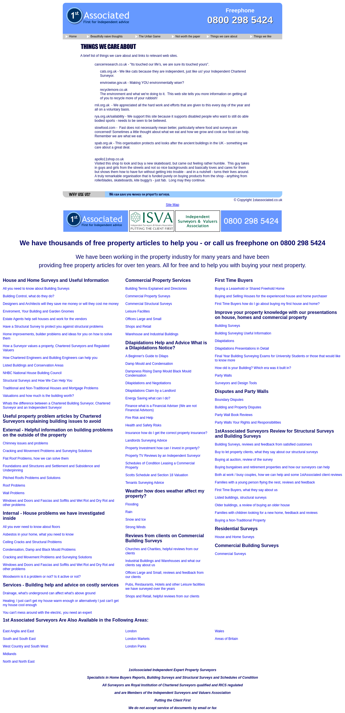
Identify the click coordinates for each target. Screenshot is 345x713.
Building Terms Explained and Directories (156, 289)
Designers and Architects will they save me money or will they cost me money (61, 304)
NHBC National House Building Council (32, 373)
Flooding (132, 504)
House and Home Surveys (234, 537)
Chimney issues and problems (25, 443)
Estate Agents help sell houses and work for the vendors (45, 319)
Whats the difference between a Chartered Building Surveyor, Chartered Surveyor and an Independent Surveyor (56, 405)
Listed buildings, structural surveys (240, 498)
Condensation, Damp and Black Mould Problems (39, 550)
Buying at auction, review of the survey (244, 460)
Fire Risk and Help (139, 418)
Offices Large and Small (144, 319)
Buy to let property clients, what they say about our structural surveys (266, 452)
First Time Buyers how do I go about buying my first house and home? (267, 304)
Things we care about (222, 36)
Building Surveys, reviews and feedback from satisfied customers (263, 444)
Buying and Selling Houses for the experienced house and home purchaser (271, 296)
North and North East (19, 661)
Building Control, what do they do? (28, 296)
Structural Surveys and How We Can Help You (37, 381)
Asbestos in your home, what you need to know (38, 534)
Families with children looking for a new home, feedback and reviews (266, 513)
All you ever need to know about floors (31, 527)
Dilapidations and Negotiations (148, 383)
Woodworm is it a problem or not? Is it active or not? (42, 577)
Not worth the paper (186, 36)
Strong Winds (136, 527)
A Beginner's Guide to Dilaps (147, 356)
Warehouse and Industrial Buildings (152, 334)
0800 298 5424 (240, 19)
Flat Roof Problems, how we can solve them (36, 458)
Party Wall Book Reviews (234, 415)
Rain (129, 512)
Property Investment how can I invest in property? (163, 448)
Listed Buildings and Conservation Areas (33, 365)
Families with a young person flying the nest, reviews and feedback (265, 482)
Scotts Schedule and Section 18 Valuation (157, 475)
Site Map (172, 205)
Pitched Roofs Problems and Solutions (32, 478)
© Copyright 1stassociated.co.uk (258, 200)
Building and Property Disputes (238, 407)
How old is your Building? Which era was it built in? (253, 368)
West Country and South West (25, 646)
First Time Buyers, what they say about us (246, 490)
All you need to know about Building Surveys (36, 289)
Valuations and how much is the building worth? (38, 396)
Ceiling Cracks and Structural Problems (32, 542)
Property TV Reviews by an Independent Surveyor (163, 456)
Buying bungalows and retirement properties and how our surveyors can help (272, 467)
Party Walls (223, 375)
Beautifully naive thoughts (105, 36)
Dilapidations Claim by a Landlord (151, 391)
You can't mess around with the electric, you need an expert (47, 613)
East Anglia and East (18, 631)
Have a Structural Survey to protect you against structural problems (53, 327)
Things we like (261, 36)
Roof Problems (14, 485)
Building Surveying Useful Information (243, 333)
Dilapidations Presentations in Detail (242, 348)
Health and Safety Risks (144, 425)
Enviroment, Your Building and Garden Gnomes (38, 311)
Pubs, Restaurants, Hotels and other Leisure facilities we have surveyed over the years (165, 586)
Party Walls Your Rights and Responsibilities (248, 422)
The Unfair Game (147, 36)
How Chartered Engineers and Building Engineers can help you (50, 358)
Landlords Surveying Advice (146, 440)
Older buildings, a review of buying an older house (252, 505)
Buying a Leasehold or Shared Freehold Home (250, 289)
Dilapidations (224, 341)
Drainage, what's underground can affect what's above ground (49, 593)
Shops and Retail (138, 327)
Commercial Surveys (230, 554)
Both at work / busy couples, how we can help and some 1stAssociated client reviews (278, 475)
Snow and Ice (136, 519)
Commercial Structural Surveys (149, 304)
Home (71, 36)
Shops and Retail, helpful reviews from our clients (163, 596)
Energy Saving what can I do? (148, 398)
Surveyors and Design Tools (236, 383)
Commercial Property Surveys (148, 296)
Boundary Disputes (229, 400)
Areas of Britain (226, 639)
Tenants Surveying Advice (145, 483)
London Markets (138, 639)
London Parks (136, 646)
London (131, 631)
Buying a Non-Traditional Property (240, 520)
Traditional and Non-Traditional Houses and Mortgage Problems (50, 388)
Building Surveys (227, 326)
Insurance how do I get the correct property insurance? (166, 433)
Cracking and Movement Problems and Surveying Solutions (47, 451)
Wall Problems (13, 493)
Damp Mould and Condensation (149, 364)
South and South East (19, 639)
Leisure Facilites (138, 311)
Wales (219, 631)
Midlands (9, 654)
